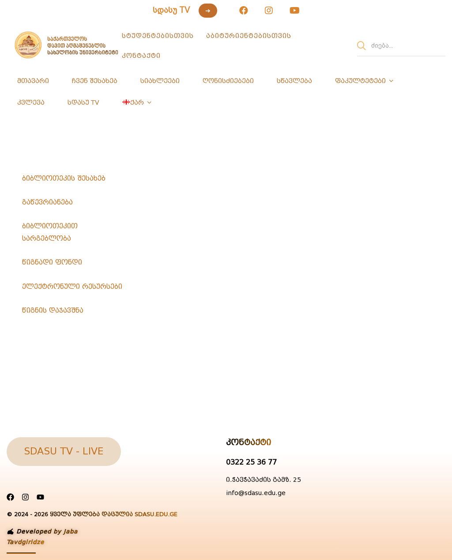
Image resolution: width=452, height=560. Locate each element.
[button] (64, 451)
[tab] (75, 178)
